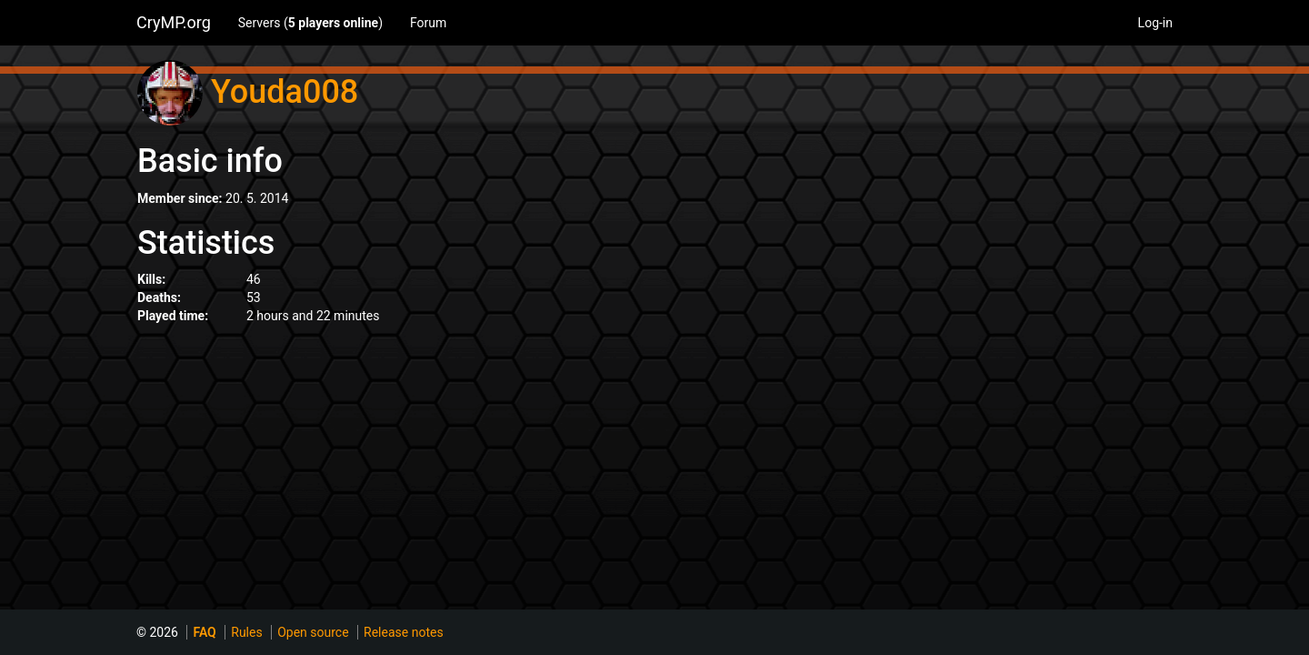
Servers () (310, 22)
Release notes (404, 632)
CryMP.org (173, 22)
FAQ (204, 632)
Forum (428, 22)
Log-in (1155, 22)
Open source (312, 632)
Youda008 (284, 92)
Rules (246, 632)
